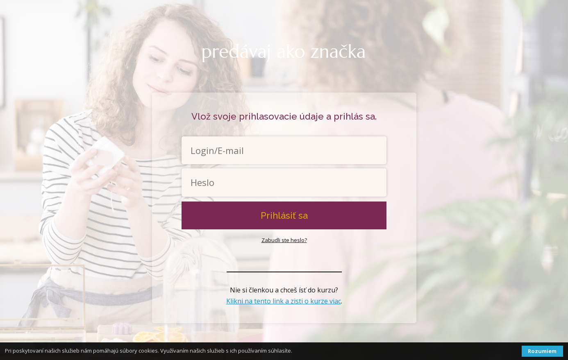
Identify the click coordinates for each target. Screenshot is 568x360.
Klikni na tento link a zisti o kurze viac (283, 301)
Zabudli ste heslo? (284, 240)
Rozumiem (542, 351)
